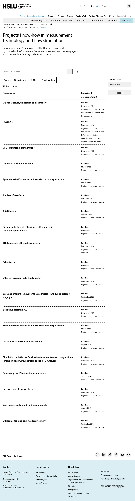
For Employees (41, 480)
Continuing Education (62, 20)
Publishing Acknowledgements (113, 479)
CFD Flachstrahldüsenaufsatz (19, 147)
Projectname (9, 93)
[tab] (8, 80)
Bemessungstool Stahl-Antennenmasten (24, 373)
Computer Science (65, 16)
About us (126, 20)
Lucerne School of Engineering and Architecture (20, 24)
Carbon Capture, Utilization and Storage (25, 102)
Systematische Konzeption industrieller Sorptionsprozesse (33, 179)
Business (51, 16)
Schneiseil (9, 262)
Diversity (71, 486)
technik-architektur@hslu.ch (13, 488)
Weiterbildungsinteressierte (46, 476)
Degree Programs (38, 20)
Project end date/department (89, 95)
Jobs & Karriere (74, 476)
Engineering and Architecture (32, 16)
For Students (40, 472)
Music (111, 16)
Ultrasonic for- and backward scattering (24, 421)
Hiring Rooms (73, 490)
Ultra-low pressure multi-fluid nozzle (22, 278)
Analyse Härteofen (13, 195)
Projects (42, 27)
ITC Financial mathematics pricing (21, 243)
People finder (73, 472)
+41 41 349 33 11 (10, 485)
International (97, 20)
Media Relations (42, 483)
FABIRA (8, 122)
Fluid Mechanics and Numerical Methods (21, 27)
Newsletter (105, 472)
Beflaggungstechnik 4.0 (16, 309)
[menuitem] (38, 20)
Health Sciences (124, 16)
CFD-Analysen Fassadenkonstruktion (22, 341)
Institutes (113, 20)
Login (82, 6)
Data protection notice (109, 475)
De (92, 6)
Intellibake (9, 211)
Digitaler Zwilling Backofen (18, 163)
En (97, 6)
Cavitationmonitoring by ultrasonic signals (26, 405)
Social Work (81, 16)
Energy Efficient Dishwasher (18, 389)
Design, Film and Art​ (98, 16)
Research (81, 20)
